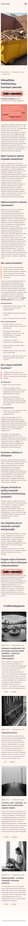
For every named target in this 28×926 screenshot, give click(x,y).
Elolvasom (13, 691)
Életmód (6, 837)
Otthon (6, 691)
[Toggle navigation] (25, 3)
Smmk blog (5, 4)
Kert (5, 761)
